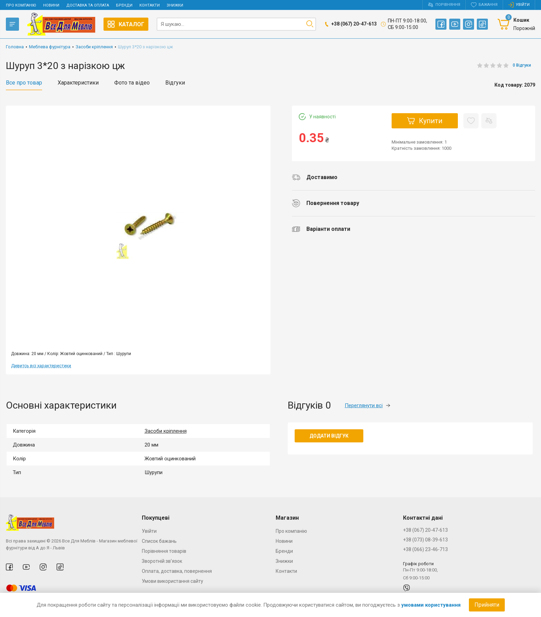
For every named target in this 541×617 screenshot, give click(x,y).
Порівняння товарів (164, 551)
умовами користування (431, 605)
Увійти (149, 531)
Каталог (126, 24)
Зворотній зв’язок (162, 561)
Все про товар (24, 83)
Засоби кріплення (166, 431)
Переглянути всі (367, 405)
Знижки (175, 5)
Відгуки (175, 83)
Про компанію (21, 5)
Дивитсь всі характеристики (41, 365)
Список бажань (159, 541)
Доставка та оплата (87, 5)
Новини (51, 5)
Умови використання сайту (172, 581)
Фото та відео (132, 83)
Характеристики (78, 83)
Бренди (124, 5)
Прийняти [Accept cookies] (486, 604)
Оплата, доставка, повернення (177, 571)
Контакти (149, 5)
